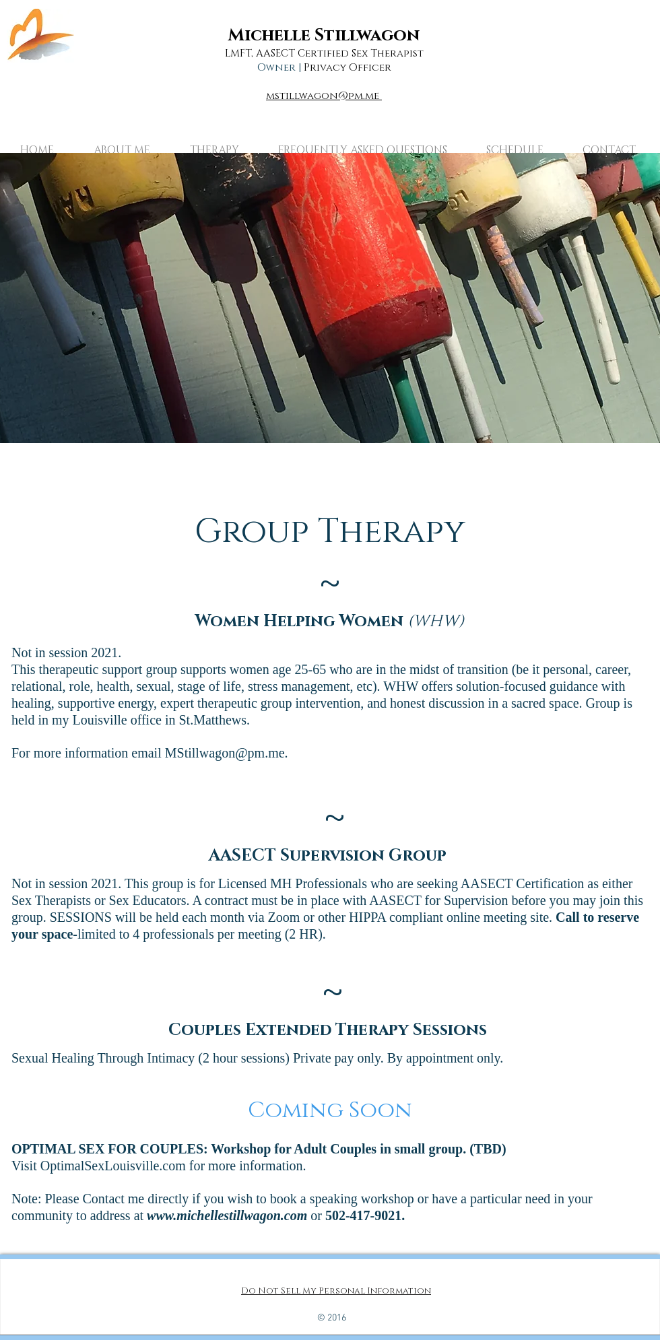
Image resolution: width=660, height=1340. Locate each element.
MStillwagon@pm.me (225, 752)
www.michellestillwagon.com (227, 1215)
